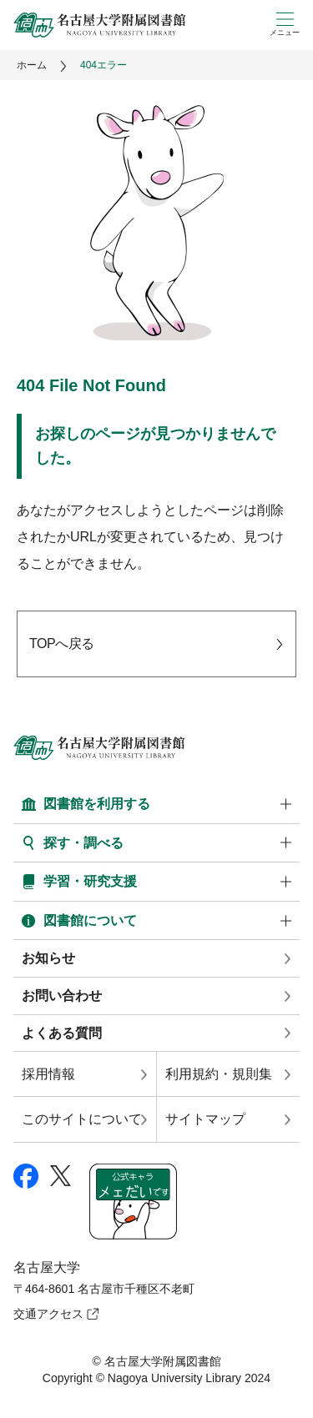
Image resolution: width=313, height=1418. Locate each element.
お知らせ (48, 958)
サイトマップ (205, 1119)
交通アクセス (48, 1313)
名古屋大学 (46, 1267)
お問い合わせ (62, 995)
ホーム (32, 65)
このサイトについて (82, 1119)
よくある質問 (62, 1033)
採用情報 (48, 1074)
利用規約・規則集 (218, 1074)
